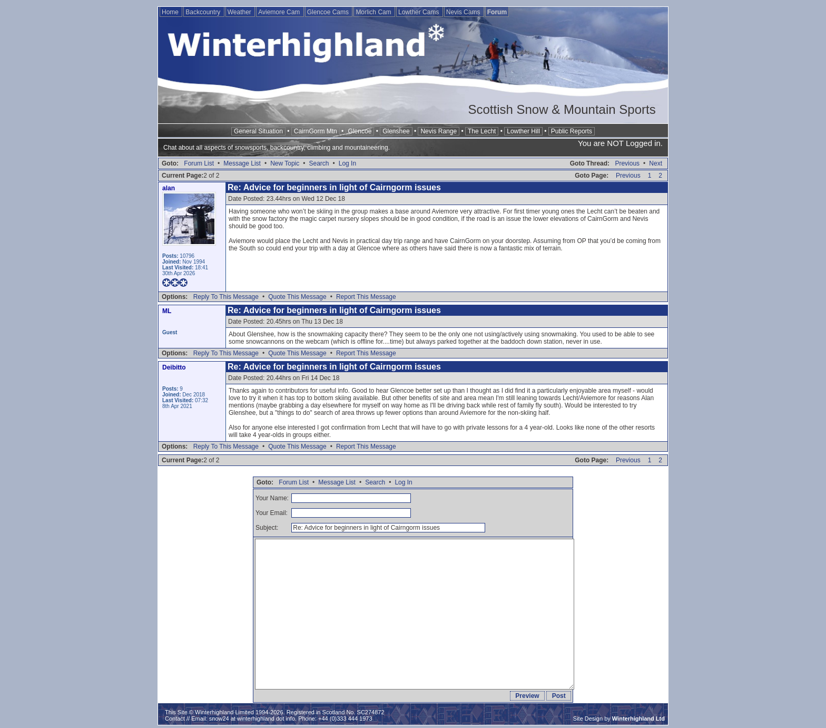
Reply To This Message (226, 296)
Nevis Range (438, 131)
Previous (627, 163)
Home (171, 12)
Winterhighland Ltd (638, 718)
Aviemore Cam (279, 12)
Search (319, 163)
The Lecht (482, 131)
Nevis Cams (464, 12)
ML (166, 311)
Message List (242, 163)
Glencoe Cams (329, 12)
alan (168, 188)
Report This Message (366, 296)
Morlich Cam (374, 12)
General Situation (258, 131)
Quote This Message (297, 296)
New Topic (284, 163)
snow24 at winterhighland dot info (252, 718)
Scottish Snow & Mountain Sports (561, 109)
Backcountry (203, 12)
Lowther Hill (523, 131)
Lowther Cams (419, 12)
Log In (347, 163)
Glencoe (360, 131)
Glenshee (395, 131)
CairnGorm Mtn (315, 131)
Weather (240, 12)
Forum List (199, 163)
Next (655, 163)
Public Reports (571, 131)
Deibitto (174, 367)
